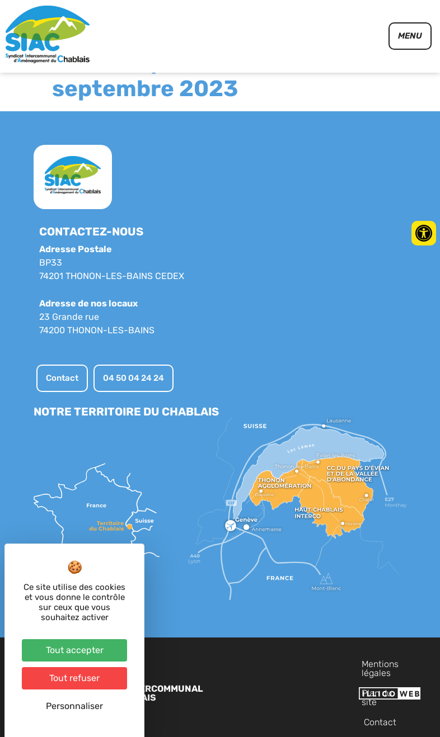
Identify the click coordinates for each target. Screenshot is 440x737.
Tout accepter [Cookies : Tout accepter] (75, 650)
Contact (401, 692)
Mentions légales (281, 692)
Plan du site (350, 692)
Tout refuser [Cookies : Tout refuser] (74, 678)
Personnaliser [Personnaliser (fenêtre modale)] (74, 706)
